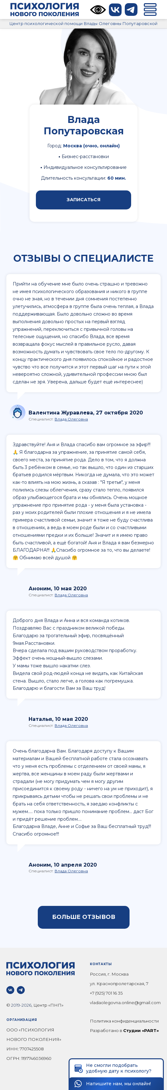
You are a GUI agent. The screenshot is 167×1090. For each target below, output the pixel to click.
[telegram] (21, 990)
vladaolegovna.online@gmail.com (125, 1002)
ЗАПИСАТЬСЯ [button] (83, 199)
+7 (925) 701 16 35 (106, 993)
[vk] (10, 990)
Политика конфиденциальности (124, 1020)
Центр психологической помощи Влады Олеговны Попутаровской (83, 23)
